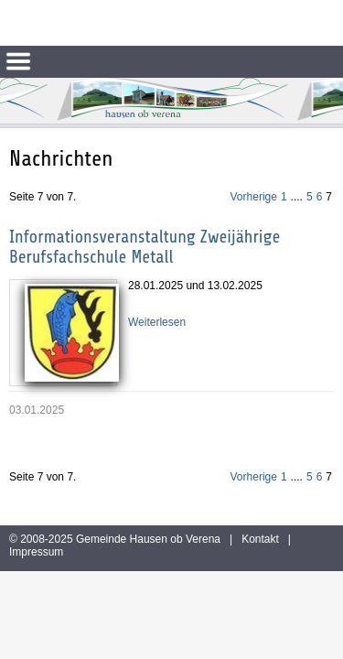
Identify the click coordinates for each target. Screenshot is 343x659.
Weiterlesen (157, 322)
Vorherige (253, 196)
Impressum (36, 552)
